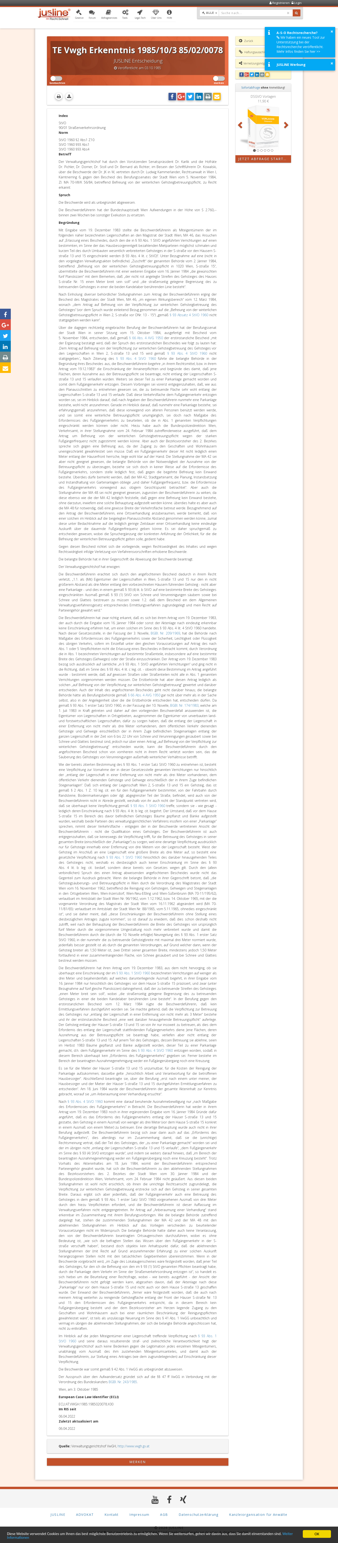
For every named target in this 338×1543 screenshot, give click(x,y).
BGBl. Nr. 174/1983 (184, 705)
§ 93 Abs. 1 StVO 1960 (148, 805)
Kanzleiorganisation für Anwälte (258, 1515)
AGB (164, 1515)
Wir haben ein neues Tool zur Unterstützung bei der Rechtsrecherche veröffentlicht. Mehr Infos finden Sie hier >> (301, 44)
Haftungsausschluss (253, 52)
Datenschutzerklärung (199, 1515)
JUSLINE (57, 1515)
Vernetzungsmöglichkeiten (258, 63)
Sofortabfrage (250, 88)
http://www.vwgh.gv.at (134, 1446)
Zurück (246, 41)
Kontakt (111, 1515)
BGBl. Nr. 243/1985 (123, 1382)
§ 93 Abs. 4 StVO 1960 (187, 353)
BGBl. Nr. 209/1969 (165, 633)
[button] (79, 15)
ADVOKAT (85, 1515)
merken (137, 1462)
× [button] (331, 31)
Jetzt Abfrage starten (263, 159)
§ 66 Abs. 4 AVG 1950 (146, 338)
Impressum (139, 1515)
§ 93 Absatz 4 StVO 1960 (189, 315)
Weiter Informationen (24, 1537)
